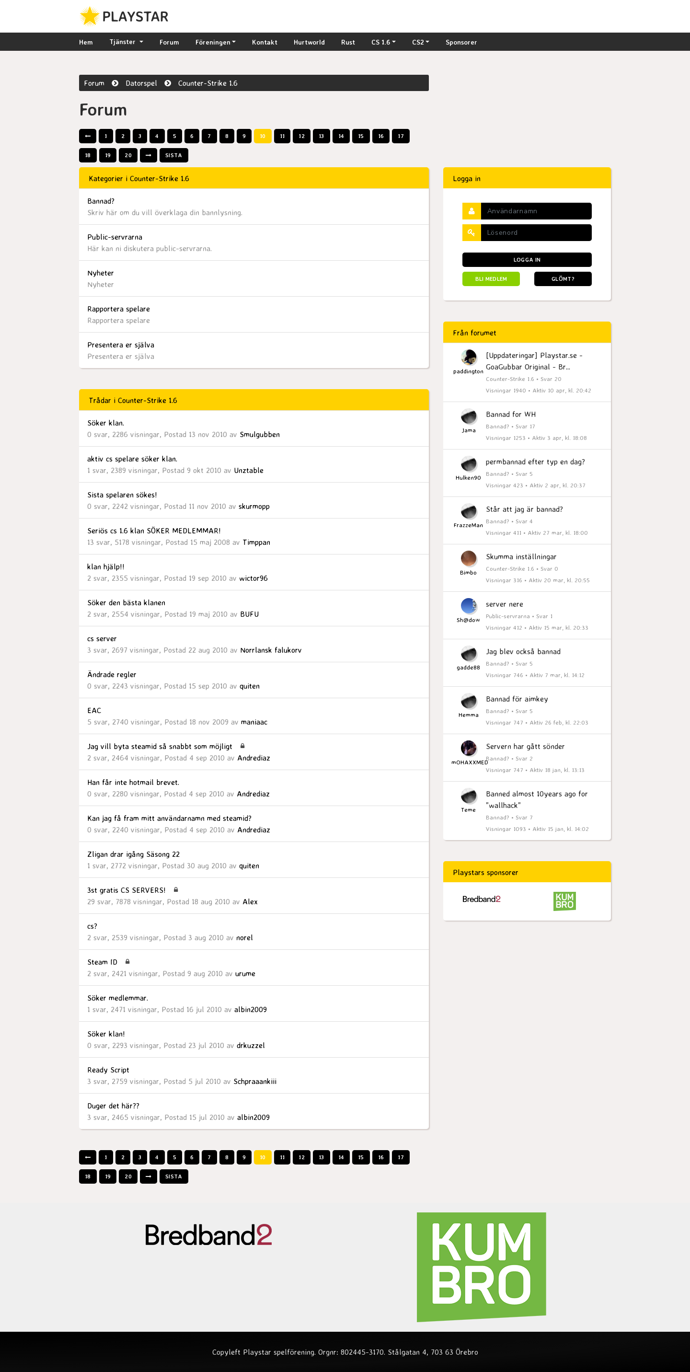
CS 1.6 (380, 42)
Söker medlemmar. (117, 998)
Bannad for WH (511, 414)
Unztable (249, 470)
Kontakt (264, 42)
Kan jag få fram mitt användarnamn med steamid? (169, 818)
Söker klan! (106, 1033)
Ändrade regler (112, 674)
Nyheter (100, 272)
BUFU (249, 614)
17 (401, 135)
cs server (102, 638)
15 (361, 135)
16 (381, 135)
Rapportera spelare (118, 308)
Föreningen (213, 42)
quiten (250, 686)
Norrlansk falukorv (271, 650)
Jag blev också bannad (523, 651)
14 (341, 135)
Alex (250, 901)
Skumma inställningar (521, 556)
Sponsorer (461, 42)
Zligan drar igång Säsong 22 (133, 854)
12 (302, 135)
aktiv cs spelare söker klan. (132, 458)
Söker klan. (105, 422)
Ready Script (108, 1069)
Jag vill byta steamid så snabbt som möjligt (159, 746)
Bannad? (101, 201)
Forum (169, 42)
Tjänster (123, 41)
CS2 (418, 42)
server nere (504, 604)
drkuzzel (251, 1045)
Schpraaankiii (254, 1081)
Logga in (527, 259)
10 (263, 135)
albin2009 (250, 1009)
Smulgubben (260, 434)
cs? (92, 926)
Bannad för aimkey (517, 698)
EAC (94, 710)
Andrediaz (253, 757)
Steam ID (102, 962)
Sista (174, 155)
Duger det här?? (113, 1105)
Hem (86, 42)
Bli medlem (491, 278)
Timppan (256, 542)
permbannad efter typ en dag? (535, 461)
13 (321, 135)
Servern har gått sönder (525, 746)
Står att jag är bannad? (524, 509)
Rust (348, 42)
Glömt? (563, 278)
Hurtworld (309, 42)
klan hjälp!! (106, 566)
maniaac (254, 721)
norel (244, 937)
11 (282, 135)
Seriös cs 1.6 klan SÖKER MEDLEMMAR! (154, 530)
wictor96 (253, 578)
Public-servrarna (114, 237)
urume (245, 973)
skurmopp (254, 506)
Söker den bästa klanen (126, 602)
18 (88, 155)
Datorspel (141, 83)
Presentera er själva (120, 344)
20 (128, 155)
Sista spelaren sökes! (122, 494)
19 (108, 155)
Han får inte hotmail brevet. (133, 782)
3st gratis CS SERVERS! (126, 890)
